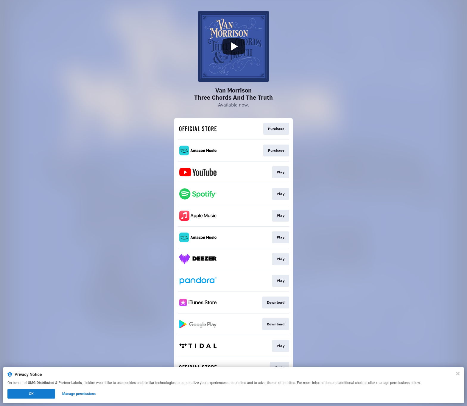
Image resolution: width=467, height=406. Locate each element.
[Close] (458, 373)
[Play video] (233, 46)
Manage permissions (79, 394)
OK (31, 394)
